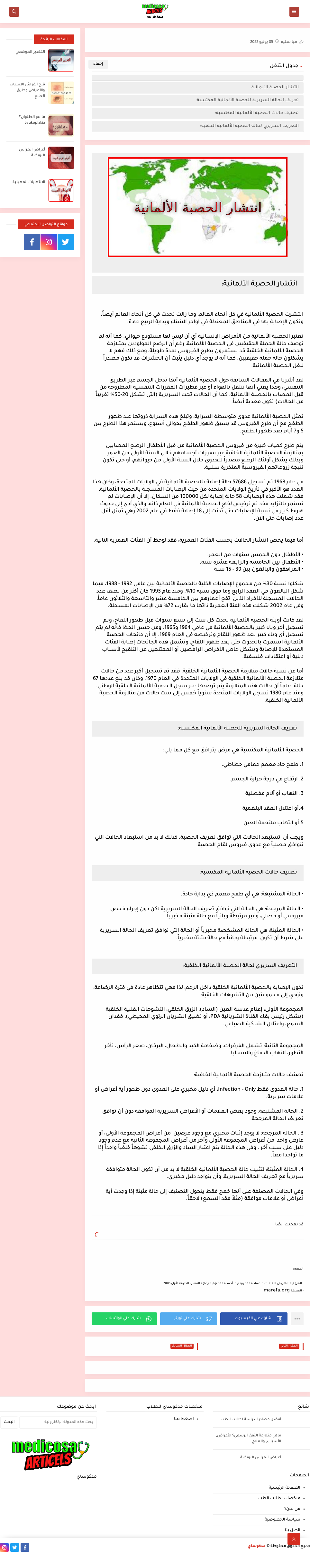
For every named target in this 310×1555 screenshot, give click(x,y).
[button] (253, 1318)
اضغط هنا (184, 1419)
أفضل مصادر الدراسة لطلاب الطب (251, 1420)
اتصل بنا (292, 1530)
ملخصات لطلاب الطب (279, 1498)
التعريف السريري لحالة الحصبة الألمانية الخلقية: (249, 126)
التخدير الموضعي (30, 52)
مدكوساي (257, 1546)
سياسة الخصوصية (282, 1520)
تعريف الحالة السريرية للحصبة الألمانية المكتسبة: (246, 100)
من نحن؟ (292, 1509)
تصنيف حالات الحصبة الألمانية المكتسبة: (257, 113)
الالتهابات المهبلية (29, 182)
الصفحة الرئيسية (284, 1488)
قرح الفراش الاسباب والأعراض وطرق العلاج (27, 91)
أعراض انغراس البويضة (260, 1458)
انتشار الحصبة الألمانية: (274, 87)
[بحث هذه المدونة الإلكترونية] (58, 1422)
